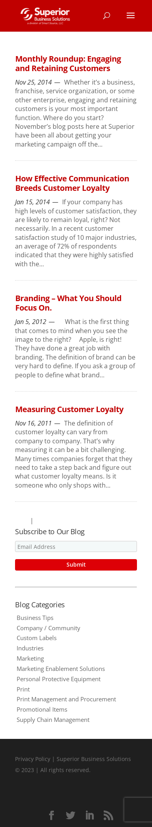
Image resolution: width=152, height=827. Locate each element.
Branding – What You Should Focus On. (68, 303)
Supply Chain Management (53, 719)
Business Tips (35, 618)
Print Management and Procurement (66, 699)
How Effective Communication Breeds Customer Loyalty (72, 183)
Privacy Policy (32, 759)
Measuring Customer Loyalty (69, 409)
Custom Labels (37, 638)
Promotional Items (42, 709)
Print (23, 689)
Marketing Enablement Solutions (61, 669)
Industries (30, 648)
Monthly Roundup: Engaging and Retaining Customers (68, 63)
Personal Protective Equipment (59, 679)
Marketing (30, 658)
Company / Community (48, 628)
